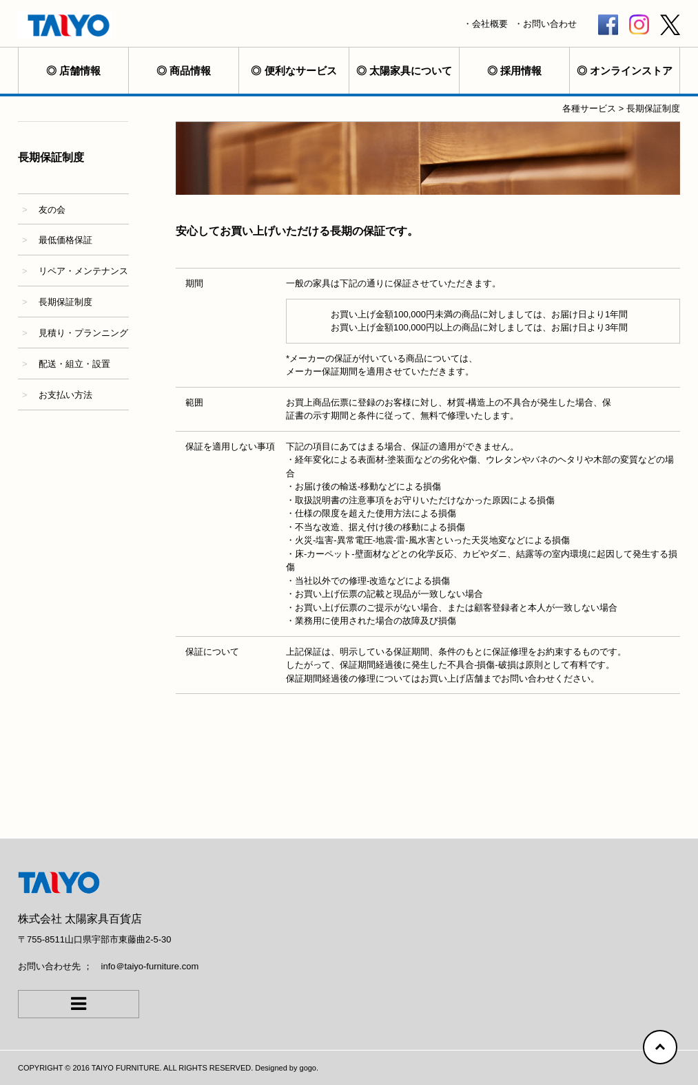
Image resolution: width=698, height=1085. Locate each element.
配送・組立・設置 (74, 364)
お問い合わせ (550, 24)
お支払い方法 (65, 395)
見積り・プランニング (83, 333)
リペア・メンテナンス (83, 271)
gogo (308, 1068)
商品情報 (190, 70)
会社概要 (490, 24)
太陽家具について (410, 70)
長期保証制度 (65, 302)
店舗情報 (80, 70)
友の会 (52, 209)
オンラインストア (631, 70)
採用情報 (521, 70)
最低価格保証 (65, 240)
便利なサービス (301, 70)
